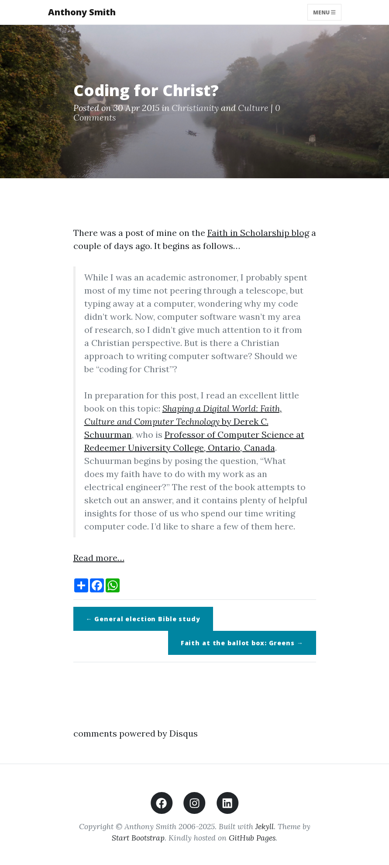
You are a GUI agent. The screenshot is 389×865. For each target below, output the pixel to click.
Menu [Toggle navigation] (324, 12)
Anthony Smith (82, 12)
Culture (253, 107)
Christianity (195, 107)
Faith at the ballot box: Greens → (242, 643)
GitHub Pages (252, 838)
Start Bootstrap (138, 838)
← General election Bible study (143, 619)
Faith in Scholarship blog (258, 232)
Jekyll (264, 826)
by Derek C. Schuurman (183, 421)
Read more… (98, 557)
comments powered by (135, 733)
